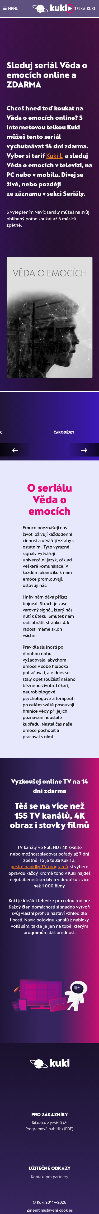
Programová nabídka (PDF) (49, 1128)
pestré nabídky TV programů (39, 866)
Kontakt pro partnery (49, 1176)
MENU (10, 8)
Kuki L (54, 155)
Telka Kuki (80, 8)
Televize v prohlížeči (50, 1122)
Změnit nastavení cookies (50, 1210)
